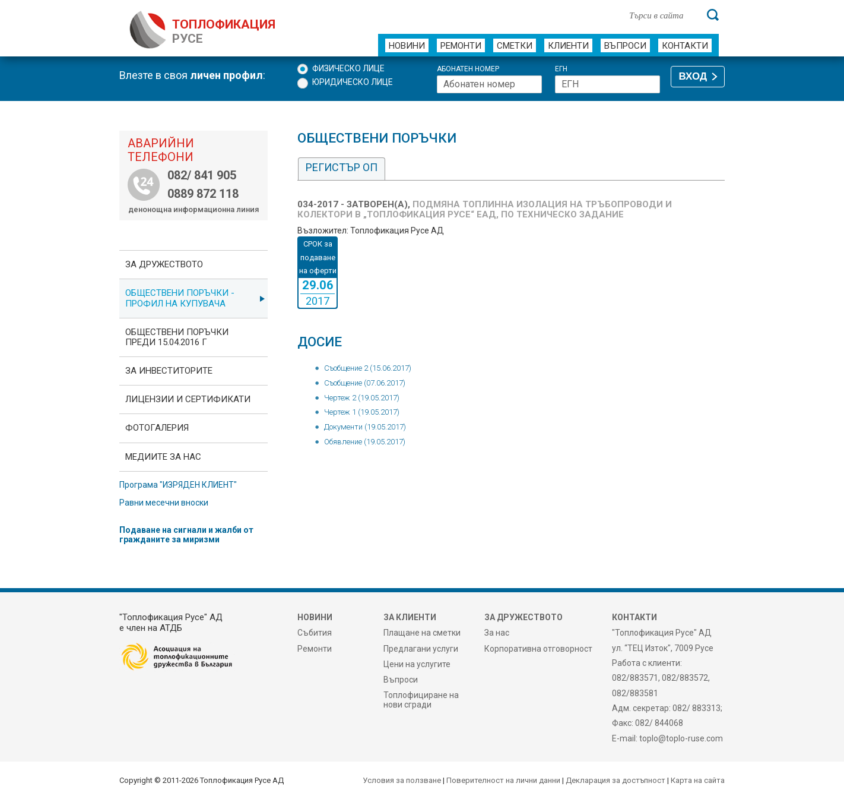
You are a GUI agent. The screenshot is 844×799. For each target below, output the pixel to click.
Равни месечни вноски (163, 502)
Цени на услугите (416, 664)
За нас (496, 632)
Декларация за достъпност (615, 780)
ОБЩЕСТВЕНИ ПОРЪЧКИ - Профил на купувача (179, 298)
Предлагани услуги (420, 648)
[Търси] (713, 15)
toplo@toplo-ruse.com (681, 738)
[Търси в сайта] (661, 15)
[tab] (341, 168)
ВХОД (693, 76)
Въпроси (625, 45)
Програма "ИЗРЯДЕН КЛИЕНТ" (178, 484)
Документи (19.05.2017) (365, 426)
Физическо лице (348, 68)
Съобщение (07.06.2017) (364, 382)
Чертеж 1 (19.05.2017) (361, 412)
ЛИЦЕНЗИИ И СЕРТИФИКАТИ (187, 399)
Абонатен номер (468, 69)
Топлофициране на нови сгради (421, 699)
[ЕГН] (607, 84)
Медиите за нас (163, 456)
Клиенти (568, 45)
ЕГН (561, 69)
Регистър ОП (341, 167)
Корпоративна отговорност (538, 648)
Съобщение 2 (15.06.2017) (367, 368)
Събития (314, 632)
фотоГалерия (157, 427)
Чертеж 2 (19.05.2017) (361, 397)
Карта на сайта (698, 780)
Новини (407, 45)
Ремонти (460, 45)
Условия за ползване (402, 780)
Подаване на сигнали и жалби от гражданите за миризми (186, 534)
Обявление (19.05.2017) (364, 441)
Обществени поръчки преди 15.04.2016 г (177, 337)
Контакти (685, 45)
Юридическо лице (352, 82)
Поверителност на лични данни (503, 780)
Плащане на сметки (422, 632)
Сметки (514, 45)
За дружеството (164, 264)
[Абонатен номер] (489, 84)
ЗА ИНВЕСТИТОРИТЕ (168, 370)
